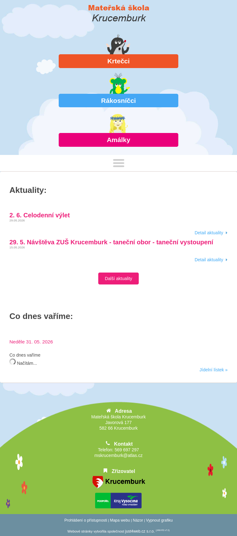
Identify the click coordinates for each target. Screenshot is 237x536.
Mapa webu (120, 520)
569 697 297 (127, 449)
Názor (138, 520)
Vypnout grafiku (159, 520)
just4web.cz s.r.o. (140, 531)
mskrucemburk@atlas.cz (118, 455)
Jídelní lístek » (214, 369)
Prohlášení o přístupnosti (85, 520)
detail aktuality (209, 232)
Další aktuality (118, 278)
